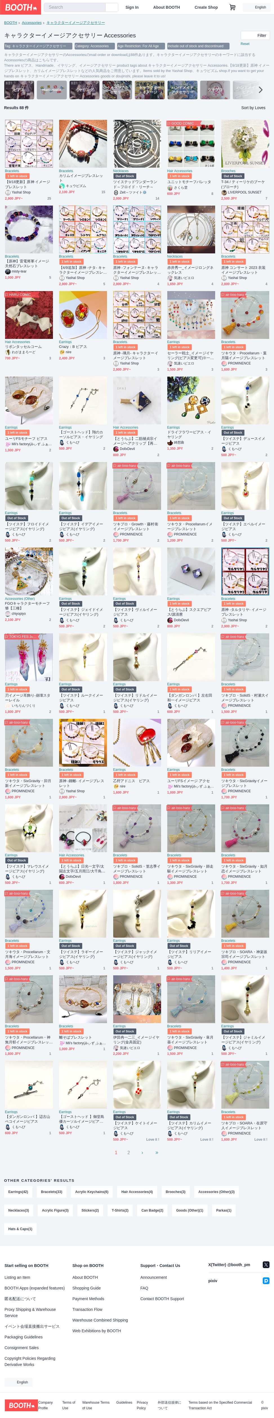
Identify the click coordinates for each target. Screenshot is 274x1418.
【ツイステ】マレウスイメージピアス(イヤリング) (27, 868)
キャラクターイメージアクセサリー (75, 23)
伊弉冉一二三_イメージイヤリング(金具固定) (136, 1039)
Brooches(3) (176, 1192)
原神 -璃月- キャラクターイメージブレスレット (135, 355)
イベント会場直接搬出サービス (32, 1326)
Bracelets (12, 171)
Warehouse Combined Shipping (100, 1320)
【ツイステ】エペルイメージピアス (243, 526)
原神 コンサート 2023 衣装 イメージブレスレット (243, 269)
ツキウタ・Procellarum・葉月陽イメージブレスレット (244, 355)
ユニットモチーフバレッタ (189, 182)
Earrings (65, 342)
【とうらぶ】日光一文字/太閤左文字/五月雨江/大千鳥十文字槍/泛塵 (82, 869)
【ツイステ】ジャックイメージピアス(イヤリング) (135, 954)
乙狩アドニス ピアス (131, 781)
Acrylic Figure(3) (55, 1210)
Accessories (32, 23)
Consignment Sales (22, 1347)
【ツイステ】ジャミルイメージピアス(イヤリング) (243, 1039)
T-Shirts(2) (120, 1210)
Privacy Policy (142, 1405)
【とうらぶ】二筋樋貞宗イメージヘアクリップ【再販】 (135, 441)
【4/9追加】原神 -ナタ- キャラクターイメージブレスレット (82, 270)
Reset (245, 44)
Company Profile (45, 1405)
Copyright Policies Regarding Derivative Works (30, 1361)
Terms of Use (68, 1405)
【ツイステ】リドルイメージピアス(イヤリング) (135, 697)
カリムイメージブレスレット (81, 178)
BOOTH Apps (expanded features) (35, 1288)
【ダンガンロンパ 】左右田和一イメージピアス (190, 697)
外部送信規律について (169, 1405)
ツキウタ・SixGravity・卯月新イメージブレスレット (28, 783)
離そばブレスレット (75, 1037)
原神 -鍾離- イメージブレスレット (81, 783)
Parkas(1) (223, 1210)
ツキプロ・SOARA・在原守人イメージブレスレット (244, 1125)
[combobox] (75, 7)
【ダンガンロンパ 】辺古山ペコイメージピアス (27, 1119)
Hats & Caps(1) (20, 1229)
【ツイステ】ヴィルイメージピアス (135, 611)
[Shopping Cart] (232, 7)
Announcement (154, 1277)
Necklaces (121, 171)
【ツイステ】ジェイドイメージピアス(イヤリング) (81, 611)
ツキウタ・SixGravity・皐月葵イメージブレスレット (190, 1039)
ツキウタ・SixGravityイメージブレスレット (244, 783)
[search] (100, 8)
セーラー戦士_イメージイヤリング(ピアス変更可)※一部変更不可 (190, 355)
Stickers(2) (90, 1210)
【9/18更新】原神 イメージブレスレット (27, 184)
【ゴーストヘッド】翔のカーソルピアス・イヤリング (81, 434)
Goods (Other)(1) (189, 1210)
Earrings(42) (18, 1192)
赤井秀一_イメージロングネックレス (190, 269)
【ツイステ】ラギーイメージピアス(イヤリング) (81, 954)
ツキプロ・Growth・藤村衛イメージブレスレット (135, 526)
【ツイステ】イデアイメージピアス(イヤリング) (81, 526)
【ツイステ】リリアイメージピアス (189, 954)
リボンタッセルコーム (23, 347)
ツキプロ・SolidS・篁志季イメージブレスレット (137, 868)
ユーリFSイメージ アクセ (188, 781)
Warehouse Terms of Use (96, 1405)
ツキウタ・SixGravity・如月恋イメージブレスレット (244, 868)
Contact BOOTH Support (162, 1299)
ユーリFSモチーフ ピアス (26, 438)
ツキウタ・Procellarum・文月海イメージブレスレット (28, 954)
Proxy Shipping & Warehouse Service (30, 1312)
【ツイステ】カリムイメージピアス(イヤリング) (189, 1125)
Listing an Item (17, 1277)
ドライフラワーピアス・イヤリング (189, 434)
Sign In (132, 7)
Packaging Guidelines (24, 1337)
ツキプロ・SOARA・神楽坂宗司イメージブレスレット (244, 954)
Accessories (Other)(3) (217, 1192)
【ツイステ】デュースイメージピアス (243, 440)
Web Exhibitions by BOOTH (96, 1331)
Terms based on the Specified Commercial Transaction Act (220, 1405)
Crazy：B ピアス (73, 347)
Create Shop (206, 7)
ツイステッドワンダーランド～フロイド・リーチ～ (135, 184)
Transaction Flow (87, 1309)
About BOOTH (166, 7)
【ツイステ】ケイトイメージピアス (135, 1125)
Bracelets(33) (51, 1192)
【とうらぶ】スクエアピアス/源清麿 (189, 611)
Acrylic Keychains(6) (91, 1192)
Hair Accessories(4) (137, 1192)
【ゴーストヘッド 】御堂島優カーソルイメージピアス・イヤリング (81, 1119)
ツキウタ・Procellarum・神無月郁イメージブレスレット (28, 1040)
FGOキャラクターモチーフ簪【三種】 (27, 605)
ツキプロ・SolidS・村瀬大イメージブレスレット (245, 697)
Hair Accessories (179, 171)
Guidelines (124, 1403)
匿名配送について (20, 1299)
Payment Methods (88, 1299)
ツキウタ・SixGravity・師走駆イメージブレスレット (190, 868)
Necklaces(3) (18, 1210)
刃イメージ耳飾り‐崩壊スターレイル (27, 697)
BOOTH (10, 23)
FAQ (144, 1288)
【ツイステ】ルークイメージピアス (81, 697)
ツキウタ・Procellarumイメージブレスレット (190, 526)
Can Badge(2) (152, 1210)
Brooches (228, 171)
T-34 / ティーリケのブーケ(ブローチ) (243, 184)
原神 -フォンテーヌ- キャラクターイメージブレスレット (135, 270)
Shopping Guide (86, 1288)
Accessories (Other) (20, 598)
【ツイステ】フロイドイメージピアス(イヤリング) (27, 526)
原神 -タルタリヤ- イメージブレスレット (243, 611)
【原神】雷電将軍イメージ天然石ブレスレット (27, 263)
